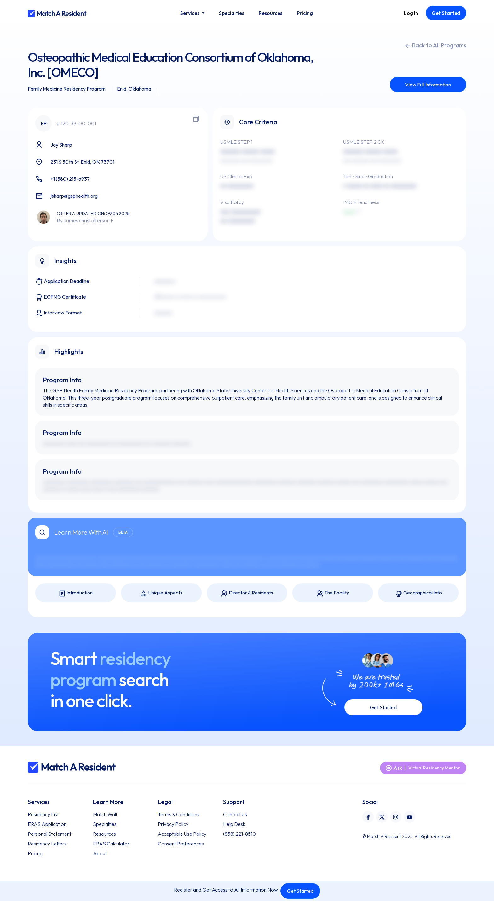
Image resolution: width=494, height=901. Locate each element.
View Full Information (428, 84)
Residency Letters (47, 843)
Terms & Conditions (178, 814)
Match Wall (105, 814)
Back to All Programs (435, 45)
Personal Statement (49, 834)
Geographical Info (418, 593)
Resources (104, 834)
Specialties (105, 824)
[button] (192, 13)
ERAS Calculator (111, 843)
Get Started (300, 891)
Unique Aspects (161, 593)
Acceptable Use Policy (182, 834)
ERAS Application (47, 824)
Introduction (76, 593)
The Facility (332, 593)
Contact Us (235, 814)
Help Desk (234, 824)
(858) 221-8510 (239, 834)
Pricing (35, 853)
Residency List (43, 814)
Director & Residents (247, 593)
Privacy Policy (173, 824)
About (100, 853)
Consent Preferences (181, 843)
